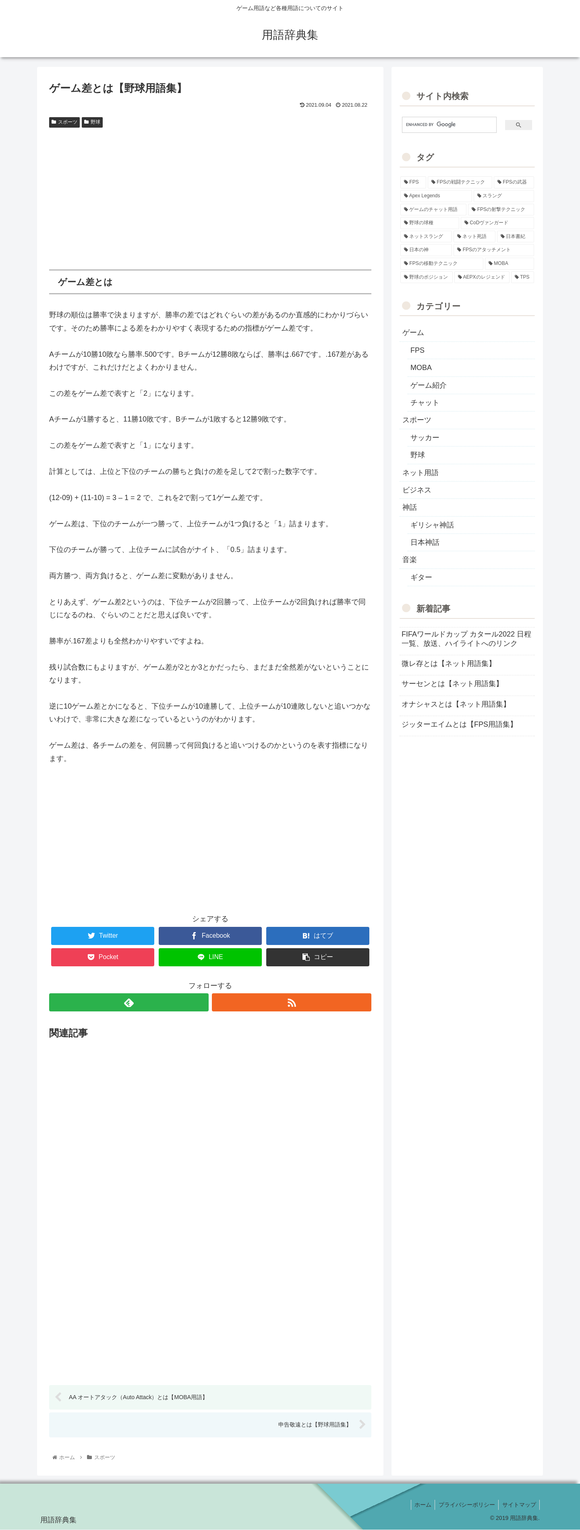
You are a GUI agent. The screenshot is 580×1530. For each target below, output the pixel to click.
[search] (446, 124)
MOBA (421, 368)
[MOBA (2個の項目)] (509, 264)
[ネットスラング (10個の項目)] (426, 237)
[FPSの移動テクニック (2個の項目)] (441, 264)
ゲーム (413, 333)
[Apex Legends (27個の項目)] (436, 196)
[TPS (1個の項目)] (522, 277)
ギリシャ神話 (432, 525)
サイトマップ (518, 1505)
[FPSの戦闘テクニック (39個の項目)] (460, 182)
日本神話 (424, 542)
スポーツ (64, 122)
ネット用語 (420, 473)
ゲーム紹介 (428, 385)
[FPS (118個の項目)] (413, 182)
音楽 (409, 560)
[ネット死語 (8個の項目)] (474, 237)
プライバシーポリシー (465, 1505)
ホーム (419, 1505)
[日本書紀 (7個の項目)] (515, 237)
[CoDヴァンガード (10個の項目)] (497, 223)
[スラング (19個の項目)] (504, 196)
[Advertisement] (210, 191)
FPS (417, 350)
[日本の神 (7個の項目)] (426, 250)
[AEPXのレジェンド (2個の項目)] (482, 277)
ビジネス (416, 490)
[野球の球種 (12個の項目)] (429, 223)
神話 (409, 507)
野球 (92, 122)
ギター (421, 577)
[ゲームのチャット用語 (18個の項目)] (433, 210)
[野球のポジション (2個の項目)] (426, 277)
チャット (424, 403)
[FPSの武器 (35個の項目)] (514, 182)
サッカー (424, 438)
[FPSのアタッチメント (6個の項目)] (494, 250)
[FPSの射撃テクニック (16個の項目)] (501, 210)
